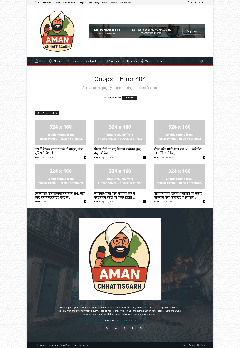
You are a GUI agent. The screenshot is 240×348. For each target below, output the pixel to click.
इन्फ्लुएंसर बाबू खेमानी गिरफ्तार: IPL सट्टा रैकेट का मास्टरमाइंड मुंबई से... (60, 195)
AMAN (37, 157)
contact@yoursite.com (126, 320)
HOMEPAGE (129, 98)
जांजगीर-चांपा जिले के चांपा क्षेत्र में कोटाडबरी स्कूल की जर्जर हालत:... (114, 195)
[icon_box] (125, 3)
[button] (201, 61)
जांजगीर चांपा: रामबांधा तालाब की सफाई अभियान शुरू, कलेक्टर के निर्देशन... (178, 195)
